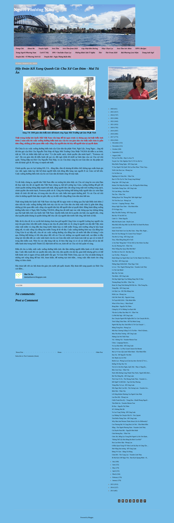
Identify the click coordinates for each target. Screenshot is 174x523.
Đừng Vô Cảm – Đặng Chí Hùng (122, 451)
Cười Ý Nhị (44, 53)
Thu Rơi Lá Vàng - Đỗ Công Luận (122, 237)
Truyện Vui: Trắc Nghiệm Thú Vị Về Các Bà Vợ (127, 161)
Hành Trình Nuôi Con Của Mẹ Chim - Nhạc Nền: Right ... (130, 231)
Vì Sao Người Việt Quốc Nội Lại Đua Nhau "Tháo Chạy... (130, 167)
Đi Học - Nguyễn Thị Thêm (120, 406)
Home (59, 352)
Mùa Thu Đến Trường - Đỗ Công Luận (124, 212)
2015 (112, 484)
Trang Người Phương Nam (26, 53)
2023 (112, 118)
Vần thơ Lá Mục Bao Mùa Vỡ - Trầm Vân (125, 312)
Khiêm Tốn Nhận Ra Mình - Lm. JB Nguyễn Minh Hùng (129, 185)
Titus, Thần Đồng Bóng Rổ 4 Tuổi (122, 240)
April (114, 471)
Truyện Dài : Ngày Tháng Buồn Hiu (57, 57)
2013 (112, 491)
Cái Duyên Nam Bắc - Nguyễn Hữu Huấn (125, 430)
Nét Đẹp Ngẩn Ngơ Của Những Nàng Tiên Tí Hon (127, 279)
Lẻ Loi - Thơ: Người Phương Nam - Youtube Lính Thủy (129, 267)
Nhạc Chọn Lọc (107, 48)
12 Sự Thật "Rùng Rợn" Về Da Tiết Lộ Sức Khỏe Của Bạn (130, 243)
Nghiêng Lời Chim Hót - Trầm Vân (123, 176)
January (115, 480)
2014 (112, 487)
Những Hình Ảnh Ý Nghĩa (85, 53)
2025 (112, 112)
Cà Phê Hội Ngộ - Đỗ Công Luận (122, 315)
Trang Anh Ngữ (148, 53)
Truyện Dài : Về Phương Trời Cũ (28, 57)
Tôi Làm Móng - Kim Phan (120, 191)
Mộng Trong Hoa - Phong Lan (121, 327)
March (114, 474)
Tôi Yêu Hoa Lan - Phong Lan (121, 200)
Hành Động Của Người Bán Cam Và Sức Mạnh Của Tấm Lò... (131, 258)
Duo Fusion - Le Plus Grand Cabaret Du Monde (127, 349)
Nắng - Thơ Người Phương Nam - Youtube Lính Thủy (129, 427)
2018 (112, 134)
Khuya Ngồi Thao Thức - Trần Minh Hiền (125, 206)
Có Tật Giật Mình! (118, 270)
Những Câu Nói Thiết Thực (120, 337)
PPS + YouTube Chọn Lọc (61, 53)
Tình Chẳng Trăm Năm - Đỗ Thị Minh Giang (126, 321)
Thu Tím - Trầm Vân (118, 194)
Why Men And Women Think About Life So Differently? (130, 421)
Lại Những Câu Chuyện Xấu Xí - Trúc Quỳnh (126, 415)
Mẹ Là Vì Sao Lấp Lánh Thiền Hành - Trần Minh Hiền (129, 352)
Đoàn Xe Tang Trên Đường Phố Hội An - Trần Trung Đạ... (130, 285)
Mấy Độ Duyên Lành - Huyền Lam (123, 222)
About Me (31, 48)
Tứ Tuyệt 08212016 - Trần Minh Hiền (124, 300)
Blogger (90, 517)
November (115, 146)
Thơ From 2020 (111, 53)
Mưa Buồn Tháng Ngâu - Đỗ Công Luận (124, 164)
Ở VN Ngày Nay (117, 209)
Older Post (99, 352)
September (115, 152)
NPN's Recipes (140, 48)
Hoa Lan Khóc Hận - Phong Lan (122, 442)
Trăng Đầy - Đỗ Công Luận (120, 288)
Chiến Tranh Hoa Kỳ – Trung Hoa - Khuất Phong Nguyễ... (130, 400)
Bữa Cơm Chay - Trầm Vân (120, 370)
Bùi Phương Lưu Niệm (129, 53)
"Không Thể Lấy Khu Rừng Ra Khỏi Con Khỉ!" (127, 439)
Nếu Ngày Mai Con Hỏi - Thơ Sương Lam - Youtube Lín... (130, 388)
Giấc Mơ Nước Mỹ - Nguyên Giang (123, 297)
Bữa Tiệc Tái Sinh (117, 273)
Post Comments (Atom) (31, 356)
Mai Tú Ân (28, 274)
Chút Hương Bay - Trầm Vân (121, 433)
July (113, 461)
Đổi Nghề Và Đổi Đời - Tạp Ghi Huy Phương (126, 382)
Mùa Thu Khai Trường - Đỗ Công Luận (124, 334)
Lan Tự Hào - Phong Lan (120, 255)
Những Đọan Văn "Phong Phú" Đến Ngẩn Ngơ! (127, 197)
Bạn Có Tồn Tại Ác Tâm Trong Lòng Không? (126, 179)
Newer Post (19, 352)
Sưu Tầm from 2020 (70, 48)
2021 (112, 124)
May (114, 468)
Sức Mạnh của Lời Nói (119, 358)
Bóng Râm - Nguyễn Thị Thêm (121, 306)
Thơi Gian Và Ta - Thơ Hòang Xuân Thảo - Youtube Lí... (129, 379)
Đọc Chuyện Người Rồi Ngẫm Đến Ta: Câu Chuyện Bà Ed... (131, 318)
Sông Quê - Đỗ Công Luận (120, 182)
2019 (112, 131)
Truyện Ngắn (43, 48)
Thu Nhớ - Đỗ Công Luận (120, 261)
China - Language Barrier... (120, 343)
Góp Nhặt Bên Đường (89, 48)
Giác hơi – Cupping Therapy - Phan (123, 203)
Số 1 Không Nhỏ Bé (118, 409)
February (115, 477)
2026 (112, 109)
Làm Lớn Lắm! (117, 228)
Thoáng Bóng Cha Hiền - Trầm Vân (123, 282)
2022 (112, 121)
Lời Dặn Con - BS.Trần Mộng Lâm (123, 291)
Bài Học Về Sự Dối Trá (119, 215)
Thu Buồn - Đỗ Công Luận (120, 276)
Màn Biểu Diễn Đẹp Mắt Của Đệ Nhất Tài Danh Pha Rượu (130, 225)
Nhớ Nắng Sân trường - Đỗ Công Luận (124, 448)
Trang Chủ (20, 48)
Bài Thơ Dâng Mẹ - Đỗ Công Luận (123, 376)
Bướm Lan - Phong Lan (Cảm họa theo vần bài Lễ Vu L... (130, 361)
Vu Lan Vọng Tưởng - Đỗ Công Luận (123, 412)
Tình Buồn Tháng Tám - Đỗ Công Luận (124, 188)
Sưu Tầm (55, 48)
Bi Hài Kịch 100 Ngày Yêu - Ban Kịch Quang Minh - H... (130, 458)
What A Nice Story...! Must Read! (122, 303)
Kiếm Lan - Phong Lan (119, 294)
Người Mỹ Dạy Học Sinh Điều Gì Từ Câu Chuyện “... (128, 324)
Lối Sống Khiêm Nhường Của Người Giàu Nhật (127, 394)
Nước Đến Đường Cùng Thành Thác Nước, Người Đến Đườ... (131, 373)
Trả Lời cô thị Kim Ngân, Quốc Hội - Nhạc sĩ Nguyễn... (129, 367)
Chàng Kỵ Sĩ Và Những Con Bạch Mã (124, 309)
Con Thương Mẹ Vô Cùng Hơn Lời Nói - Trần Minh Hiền (130, 424)
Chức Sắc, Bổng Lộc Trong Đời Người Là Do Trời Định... (130, 436)
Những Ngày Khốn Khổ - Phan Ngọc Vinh (125, 264)
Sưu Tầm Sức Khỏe (124, 48)
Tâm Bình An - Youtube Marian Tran (123, 403)
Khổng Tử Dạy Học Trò (119, 364)
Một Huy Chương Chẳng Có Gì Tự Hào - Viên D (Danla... (130, 330)
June (114, 465)
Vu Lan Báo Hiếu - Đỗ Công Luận (122, 346)
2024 (112, 115)
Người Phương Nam (34, 9)
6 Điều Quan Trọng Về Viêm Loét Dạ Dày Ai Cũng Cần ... (130, 445)
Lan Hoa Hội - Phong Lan (120, 397)
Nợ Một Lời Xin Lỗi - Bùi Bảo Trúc (123, 252)
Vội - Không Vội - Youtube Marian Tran (124, 339)
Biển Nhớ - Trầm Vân (119, 391)
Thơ (100, 53)
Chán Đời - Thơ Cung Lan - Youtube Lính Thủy (127, 455)
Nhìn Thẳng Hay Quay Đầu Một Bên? (124, 249)
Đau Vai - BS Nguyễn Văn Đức (121, 355)
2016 (112, 140)
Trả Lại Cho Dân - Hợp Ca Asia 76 (123, 158)
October (115, 149)
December (115, 143)
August (114, 155)
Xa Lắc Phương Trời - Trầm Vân (122, 246)
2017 (112, 137)
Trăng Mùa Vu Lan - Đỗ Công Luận (123, 385)
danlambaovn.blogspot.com (35, 277)
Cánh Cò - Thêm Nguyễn (120, 218)
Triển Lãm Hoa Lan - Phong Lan (122, 170)
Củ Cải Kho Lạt (117, 173)
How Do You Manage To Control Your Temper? (127, 234)
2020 (112, 127)
